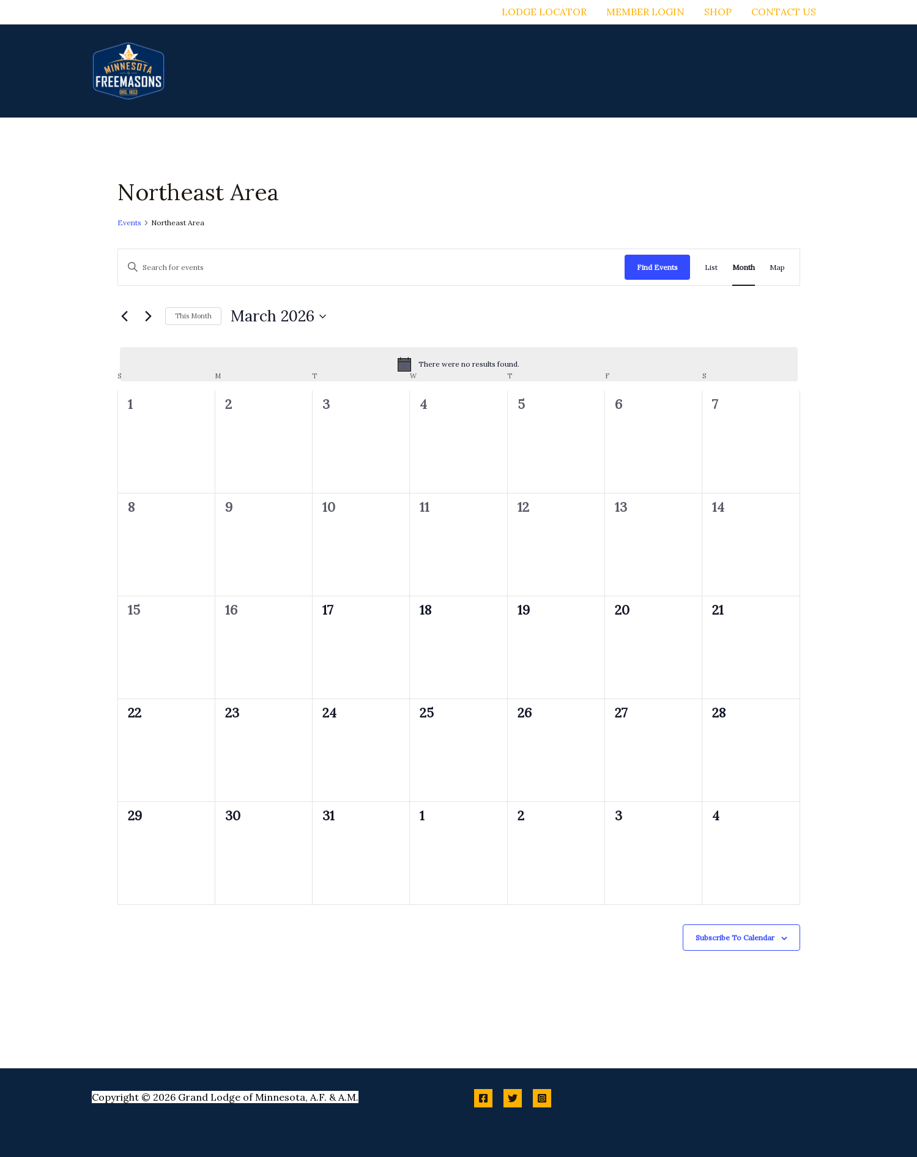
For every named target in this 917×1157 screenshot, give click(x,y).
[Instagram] (542, 1098)
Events (129, 222)
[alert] (459, 364)
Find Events (657, 267)
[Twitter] (512, 1098)
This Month (193, 316)
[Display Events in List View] (711, 267)
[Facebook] (483, 1098)
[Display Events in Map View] (777, 267)
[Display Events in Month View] (743, 267)
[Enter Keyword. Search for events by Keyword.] (371, 267)
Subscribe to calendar (735, 937)
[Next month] (148, 316)
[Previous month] (124, 316)
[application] (481, 71)
